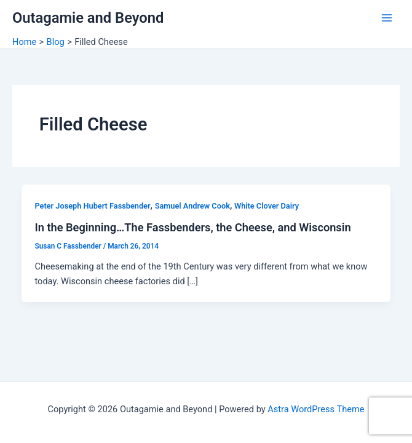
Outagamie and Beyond (88, 17)
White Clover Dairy (266, 205)
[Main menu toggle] (387, 18)
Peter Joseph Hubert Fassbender (92, 205)
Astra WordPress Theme (315, 409)
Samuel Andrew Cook (192, 205)
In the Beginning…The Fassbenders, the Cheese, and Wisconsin (192, 227)
